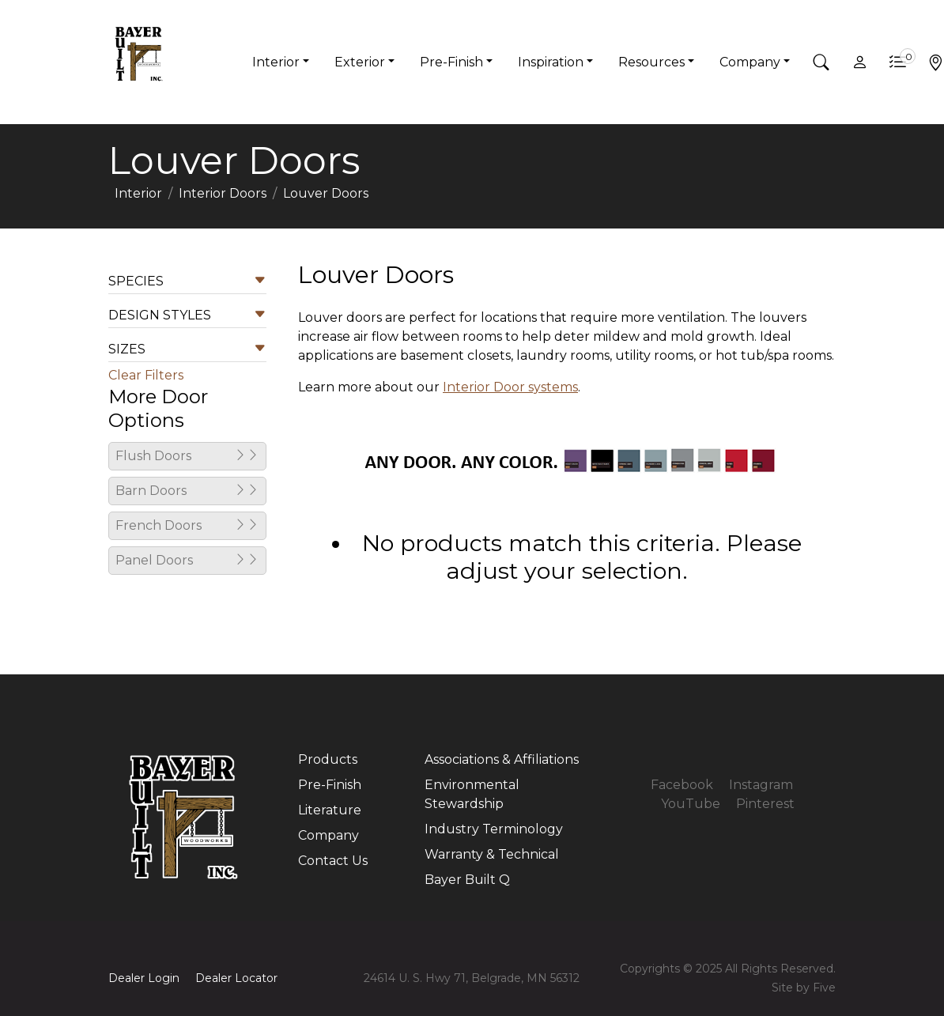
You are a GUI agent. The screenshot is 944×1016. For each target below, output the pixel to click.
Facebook (682, 784)
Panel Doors (187, 560)
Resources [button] (651, 62)
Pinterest (765, 803)
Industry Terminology (494, 829)
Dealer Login (143, 978)
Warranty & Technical (492, 854)
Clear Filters (145, 375)
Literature (329, 810)
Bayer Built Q (467, 879)
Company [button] (749, 62)
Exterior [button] (359, 62)
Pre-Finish (329, 784)
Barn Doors (187, 491)
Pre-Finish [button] (451, 62)
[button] (821, 62)
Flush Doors (187, 456)
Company (328, 835)
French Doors (187, 525)
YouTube (690, 803)
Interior (138, 193)
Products (327, 759)
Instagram (761, 784)
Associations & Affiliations (502, 759)
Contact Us (333, 860)
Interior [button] (276, 62)
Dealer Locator (236, 978)
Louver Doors (325, 193)
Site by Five (804, 987)
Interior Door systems (510, 387)
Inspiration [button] (550, 62)
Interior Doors (222, 193)
